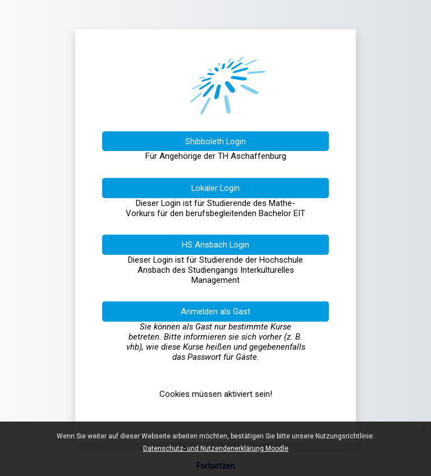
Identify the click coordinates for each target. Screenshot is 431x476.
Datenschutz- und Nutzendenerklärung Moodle (215, 448)
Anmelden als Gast (215, 311)
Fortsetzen (215, 465)
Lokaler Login (215, 188)
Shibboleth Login (215, 141)
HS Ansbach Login (215, 245)
